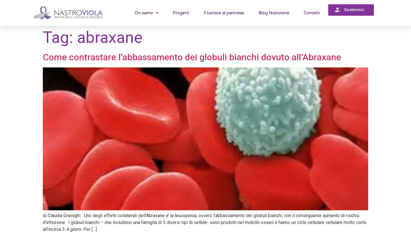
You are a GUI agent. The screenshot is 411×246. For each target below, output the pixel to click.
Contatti (312, 12)
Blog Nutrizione (274, 12)
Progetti (181, 12)
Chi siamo (146, 13)
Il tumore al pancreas (224, 12)
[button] (351, 10)
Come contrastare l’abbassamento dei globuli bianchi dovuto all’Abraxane (192, 57)
